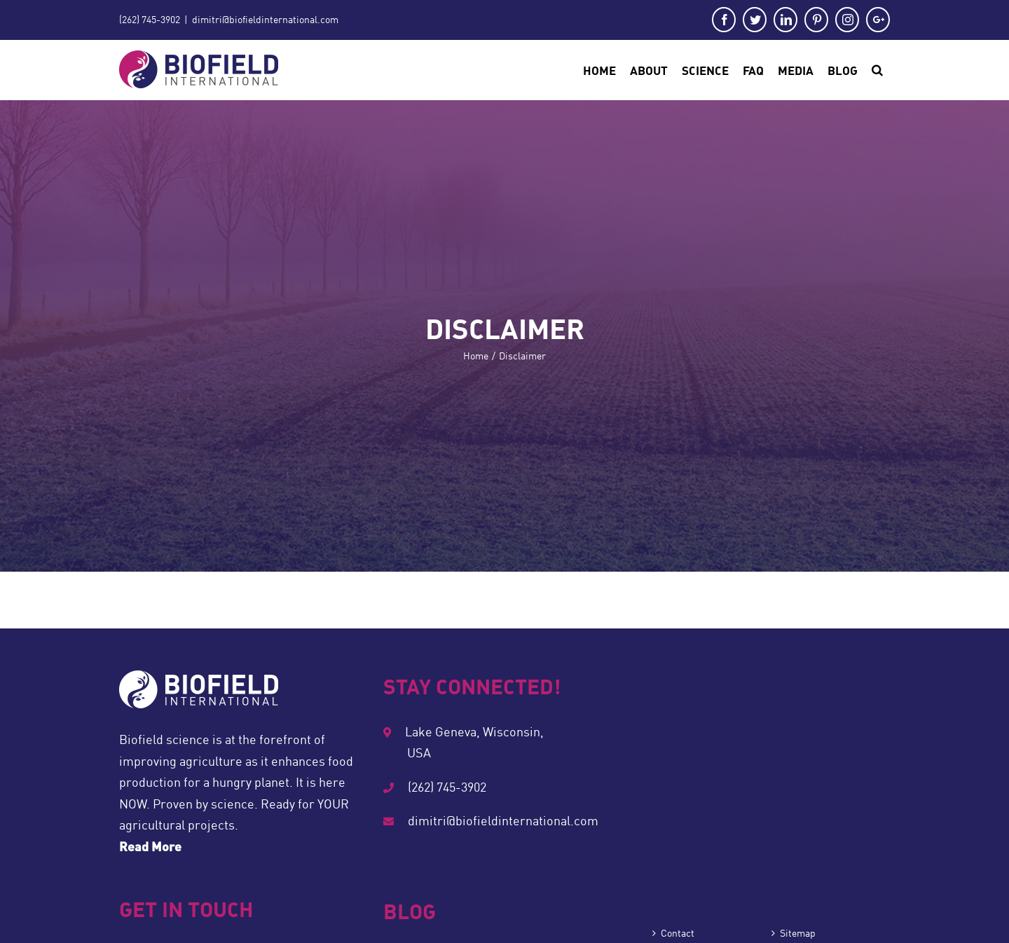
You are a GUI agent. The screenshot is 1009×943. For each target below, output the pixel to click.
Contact (677, 933)
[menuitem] (599, 70)
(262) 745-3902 (149, 19)
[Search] (877, 70)
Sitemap (798, 933)
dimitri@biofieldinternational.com (265, 19)
